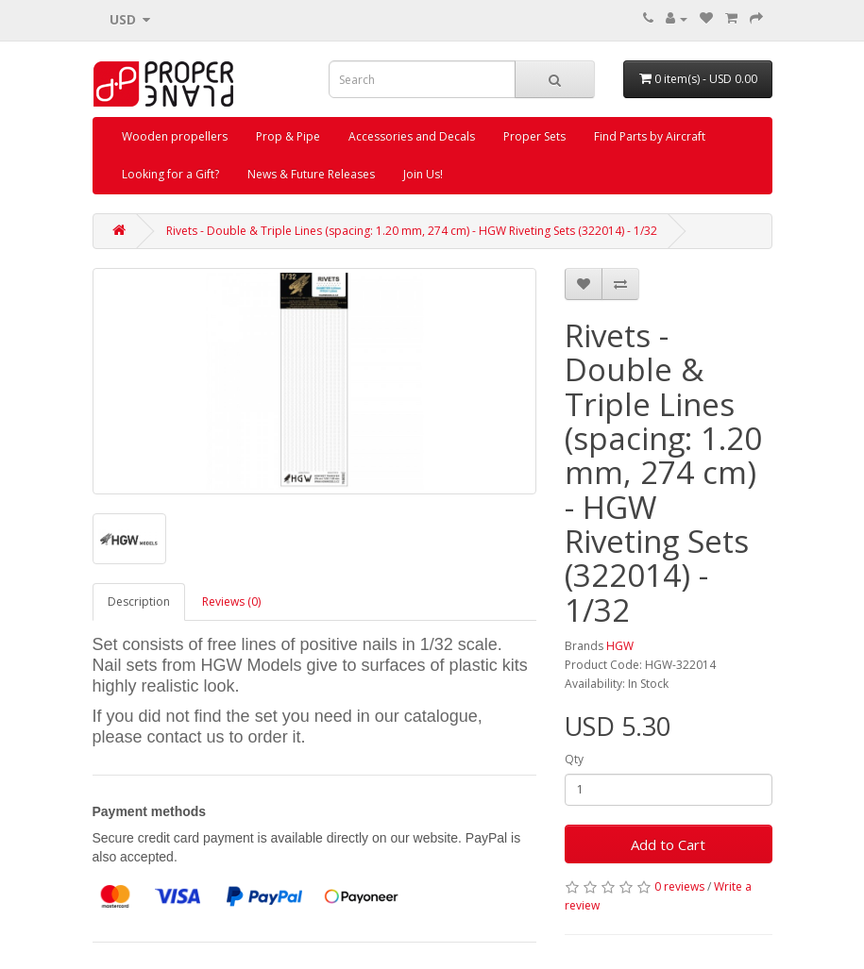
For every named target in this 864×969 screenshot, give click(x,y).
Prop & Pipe (288, 136)
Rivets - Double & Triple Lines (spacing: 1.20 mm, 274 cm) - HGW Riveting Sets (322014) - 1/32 (411, 231)
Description (139, 601)
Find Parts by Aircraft (649, 136)
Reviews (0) (231, 601)
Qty (574, 759)
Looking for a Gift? (170, 174)
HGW (620, 646)
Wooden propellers (175, 136)
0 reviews (679, 886)
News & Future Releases (311, 174)
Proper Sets (534, 136)
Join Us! (423, 174)
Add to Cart (668, 844)
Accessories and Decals (411, 136)
